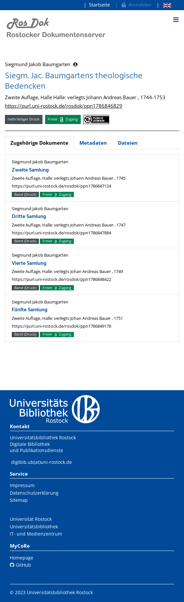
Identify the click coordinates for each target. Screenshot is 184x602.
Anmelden (135, 4)
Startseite (99, 4)
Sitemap (19, 500)
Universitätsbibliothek (34, 526)
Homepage (21, 558)
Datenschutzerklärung (34, 493)
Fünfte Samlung (29, 310)
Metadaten (93, 142)
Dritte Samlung (29, 216)
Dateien (128, 142)
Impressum (22, 485)
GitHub (20, 565)
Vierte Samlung (29, 263)
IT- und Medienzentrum (36, 534)
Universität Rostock (31, 519)
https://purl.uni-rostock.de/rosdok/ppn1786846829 (63, 105)
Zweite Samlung (30, 170)
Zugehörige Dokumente (39, 142)
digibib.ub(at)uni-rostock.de (41, 462)
